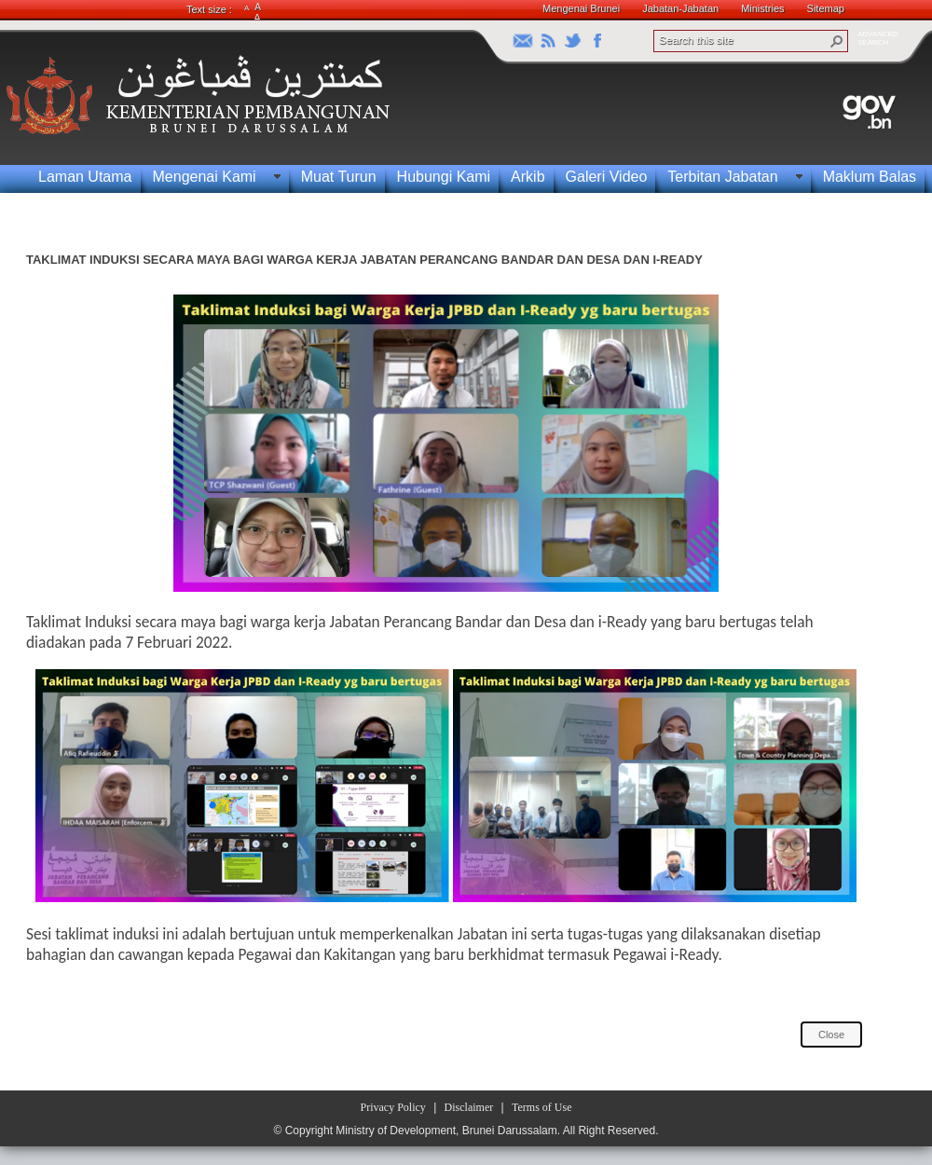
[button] (837, 41)
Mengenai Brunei (581, 8)
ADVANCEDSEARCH (877, 38)
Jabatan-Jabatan (680, 8)
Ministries (762, 8)
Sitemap (825, 8)
